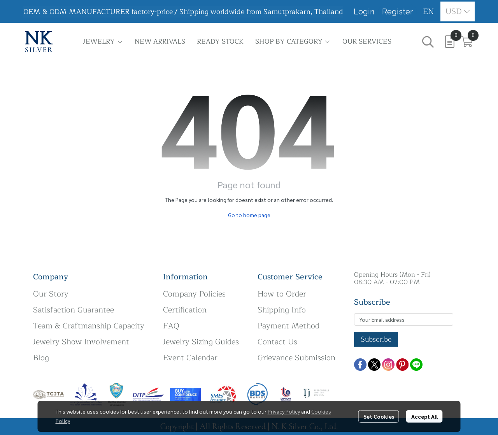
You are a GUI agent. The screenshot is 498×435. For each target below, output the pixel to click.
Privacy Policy (284, 411)
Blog (41, 357)
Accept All (424, 416)
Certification (185, 309)
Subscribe (376, 339)
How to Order (282, 294)
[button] (429, 11)
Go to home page (249, 214)
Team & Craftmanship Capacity (88, 325)
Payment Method (288, 325)
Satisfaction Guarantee (73, 309)
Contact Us (277, 341)
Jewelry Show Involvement (81, 341)
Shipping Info (282, 309)
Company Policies (194, 294)
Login (364, 11)
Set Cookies (378, 416)
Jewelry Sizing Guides (201, 341)
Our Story (50, 294)
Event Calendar (190, 357)
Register (397, 11)
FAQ (171, 325)
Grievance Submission (296, 357)
